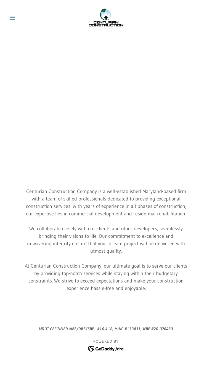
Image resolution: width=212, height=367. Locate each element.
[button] (21, 17)
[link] (106, 18)
